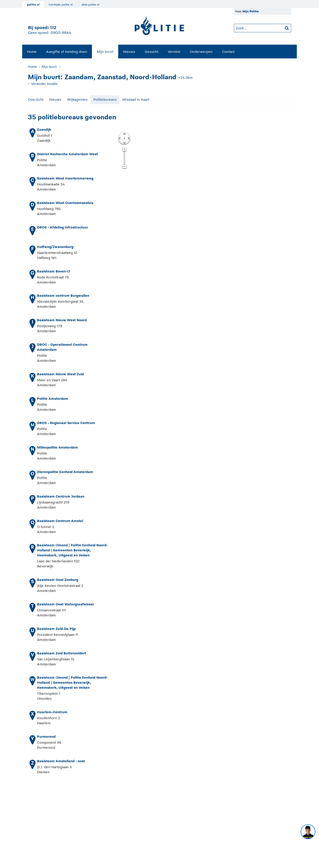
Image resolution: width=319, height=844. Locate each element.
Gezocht (151, 51)
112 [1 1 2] (53, 27)
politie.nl (33, 4)
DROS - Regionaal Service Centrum (66, 423)
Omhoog (124, 133)
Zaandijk (44, 129)
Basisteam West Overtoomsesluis (65, 203)
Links (119, 138)
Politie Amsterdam (52, 398)
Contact (228, 51)
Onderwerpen (201, 51)
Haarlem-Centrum (52, 712)
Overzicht (35, 99)
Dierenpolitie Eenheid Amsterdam (65, 472)
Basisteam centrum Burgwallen (63, 295)
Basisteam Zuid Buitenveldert (61, 653)
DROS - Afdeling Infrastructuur (62, 227)
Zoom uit (124, 166)
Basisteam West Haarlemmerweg (65, 178)
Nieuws (129, 51)
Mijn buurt (105, 51)
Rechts (128, 138)
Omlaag (124, 142)
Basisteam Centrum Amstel (60, 521)
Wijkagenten (77, 99)
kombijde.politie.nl (60, 4)
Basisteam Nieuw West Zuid (60, 374)
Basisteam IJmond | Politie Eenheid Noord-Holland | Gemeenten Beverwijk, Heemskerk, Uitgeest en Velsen (72, 550)
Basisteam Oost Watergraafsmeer (65, 604)
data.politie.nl (90, 4)
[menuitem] (31, 51)
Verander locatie (44, 84)
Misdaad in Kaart (135, 99)
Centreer (124, 138)
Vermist (174, 51)
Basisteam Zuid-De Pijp (56, 628)
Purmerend (46, 736)
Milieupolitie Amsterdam (57, 447)
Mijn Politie (250, 11)
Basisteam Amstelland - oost (61, 761)
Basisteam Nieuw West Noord (62, 320)
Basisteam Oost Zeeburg (57, 579)
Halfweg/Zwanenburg (55, 247)
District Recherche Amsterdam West (67, 154)
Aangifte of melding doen (66, 51)
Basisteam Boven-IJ (53, 271)
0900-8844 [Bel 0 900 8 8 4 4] (61, 32)
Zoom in (124, 149)
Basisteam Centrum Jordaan (60, 496)
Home (32, 51)
